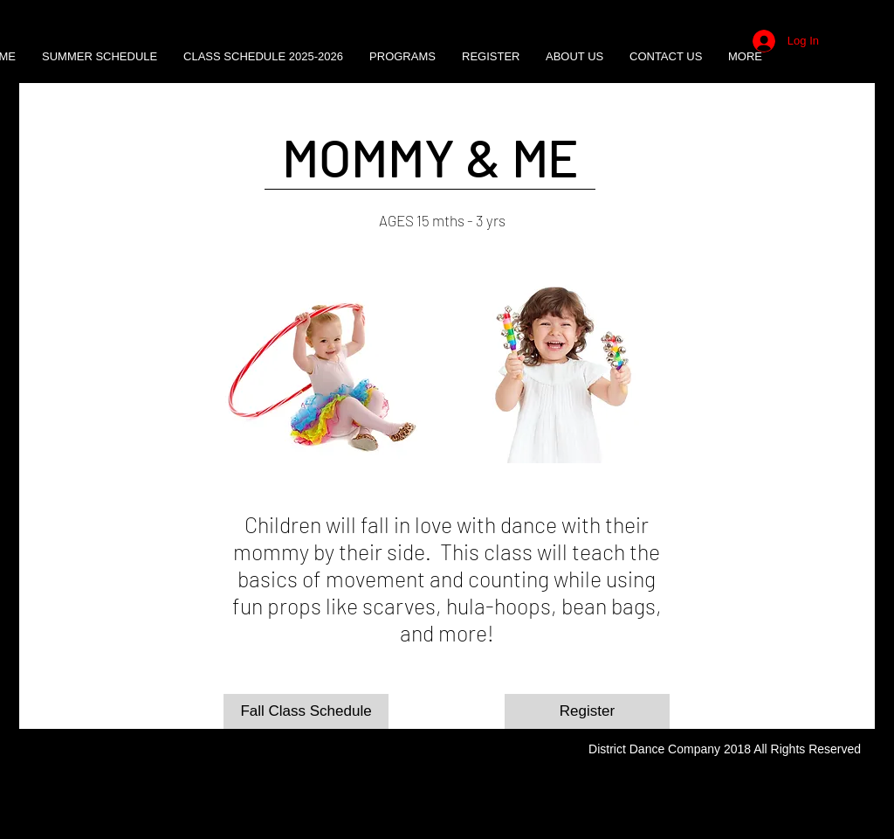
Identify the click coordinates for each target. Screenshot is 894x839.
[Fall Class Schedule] (306, 711)
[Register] (587, 711)
